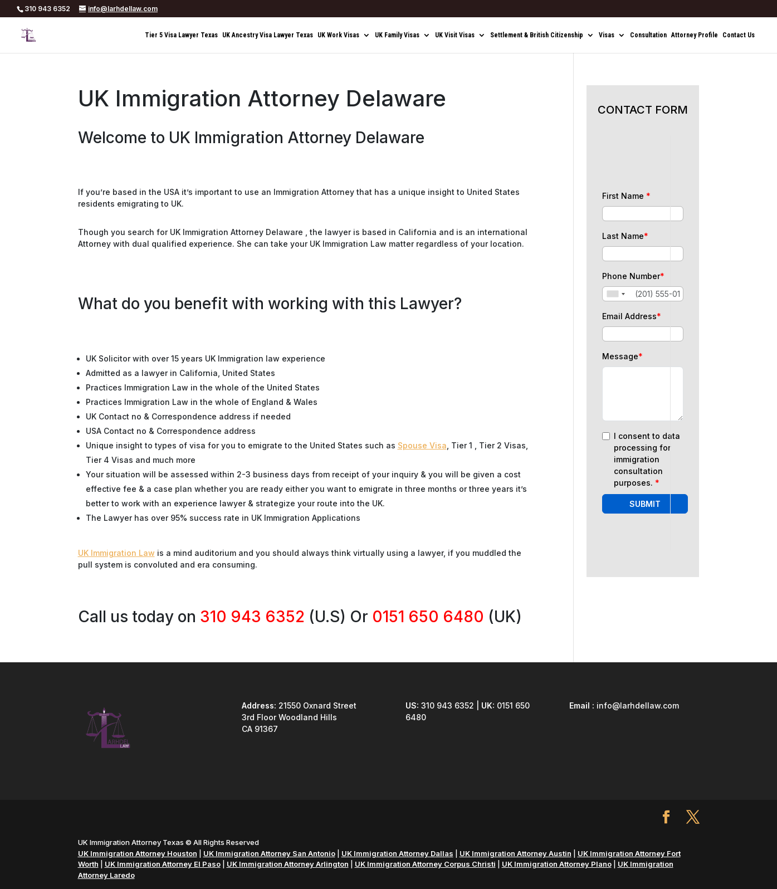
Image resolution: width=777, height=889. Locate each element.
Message (622, 356)
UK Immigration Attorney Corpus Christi (425, 863)
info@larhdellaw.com (638, 705)
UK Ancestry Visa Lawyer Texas (267, 35)
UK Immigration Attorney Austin (515, 853)
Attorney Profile (694, 35)
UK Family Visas (397, 35)
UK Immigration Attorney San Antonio (269, 853)
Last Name (625, 236)
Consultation (648, 35)
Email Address (631, 316)
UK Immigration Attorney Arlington (288, 863)
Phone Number (633, 276)
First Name (626, 196)
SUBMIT (645, 504)
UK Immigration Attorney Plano (557, 863)
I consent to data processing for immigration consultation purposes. (647, 459)
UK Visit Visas (455, 35)
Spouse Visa (422, 445)
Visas (606, 35)
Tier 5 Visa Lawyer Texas (181, 35)
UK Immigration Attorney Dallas (397, 853)
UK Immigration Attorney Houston (137, 853)
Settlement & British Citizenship (536, 35)
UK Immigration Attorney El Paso (163, 863)
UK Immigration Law (116, 553)
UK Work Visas (338, 35)
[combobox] (615, 294)
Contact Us (738, 35)
